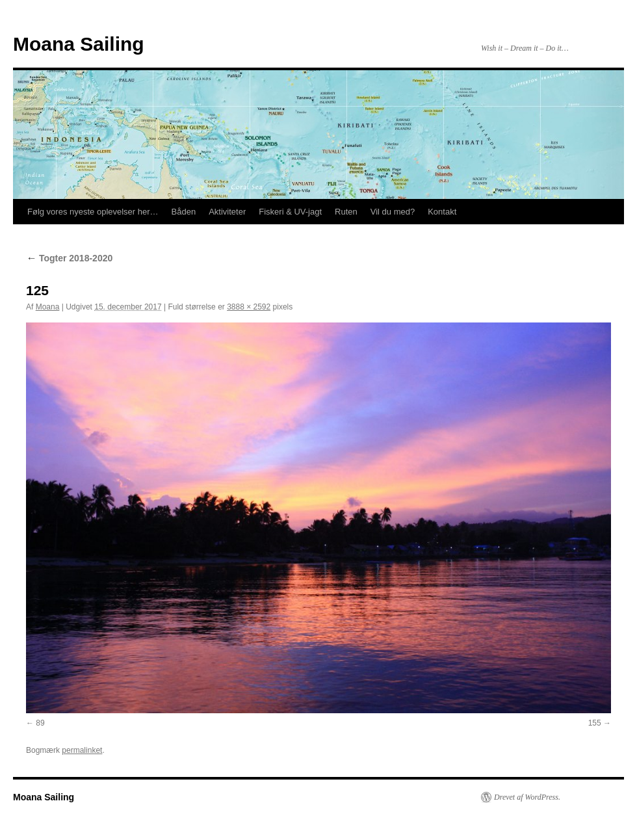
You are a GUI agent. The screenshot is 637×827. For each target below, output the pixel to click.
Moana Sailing (78, 44)
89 (40, 723)
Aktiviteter (227, 212)
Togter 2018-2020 (69, 258)
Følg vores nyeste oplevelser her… (93, 212)
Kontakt (442, 212)
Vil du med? (392, 212)
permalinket (82, 750)
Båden (184, 212)
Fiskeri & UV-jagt (290, 212)
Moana (48, 306)
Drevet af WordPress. (527, 797)
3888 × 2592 (248, 306)
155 (594, 723)
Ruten (346, 212)
